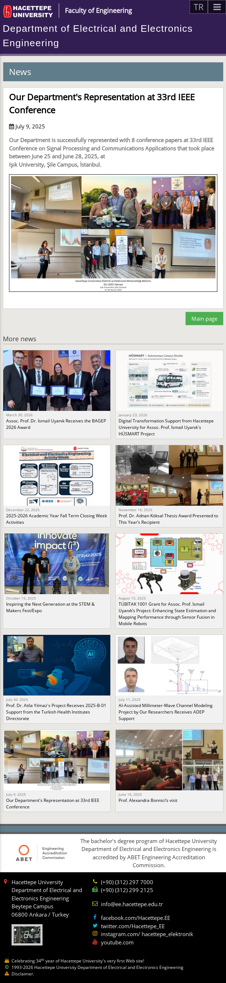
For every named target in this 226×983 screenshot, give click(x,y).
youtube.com (117, 942)
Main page (204, 318)
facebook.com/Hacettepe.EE (135, 917)
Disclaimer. (23, 974)
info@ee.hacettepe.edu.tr (132, 904)
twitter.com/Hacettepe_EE (133, 926)
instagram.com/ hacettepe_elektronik (147, 934)
